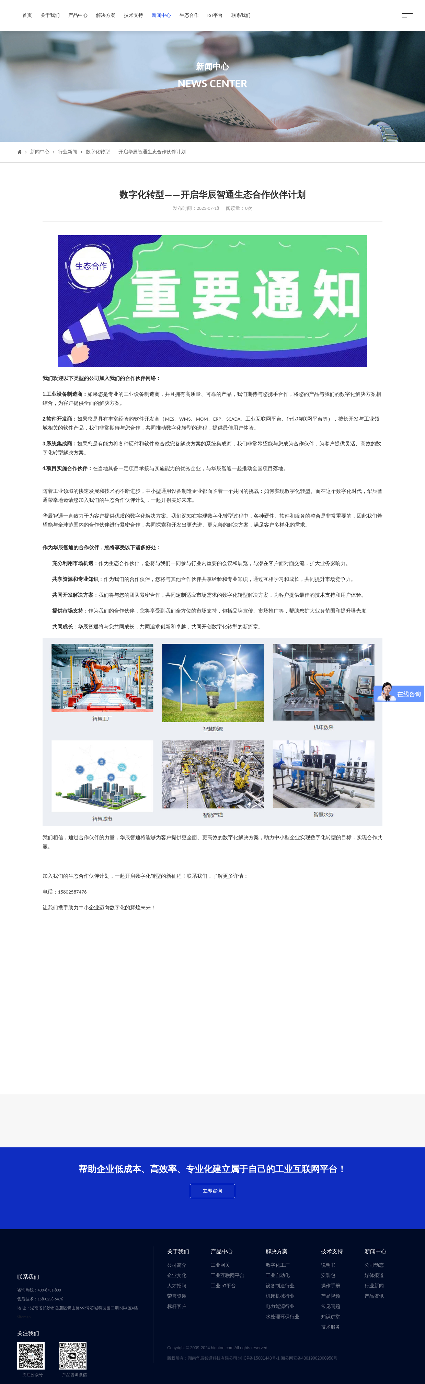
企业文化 (176, 1275)
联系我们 (241, 15)
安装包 (328, 1275)
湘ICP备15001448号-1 (259, 1358)
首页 (27, 15)
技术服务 (330, 1327)
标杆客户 (176, 1306)
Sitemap (24, 1317)
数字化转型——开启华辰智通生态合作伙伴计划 (136, 152)
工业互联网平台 (227, 1275)
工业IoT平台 (223, 1286)
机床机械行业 (280, 1296)
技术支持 (133, 15)
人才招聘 (176, 1286)
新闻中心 (161, 15)
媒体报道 (374, 1275)
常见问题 (330, 1306)
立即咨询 (212, 1191)
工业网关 (220, 1265)
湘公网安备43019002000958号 (309, 1358)
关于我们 (50, 15)
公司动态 (374, 1265)
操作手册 (330, 1286)
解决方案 (105, 15)
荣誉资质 (176, 1296)
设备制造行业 (280, 1286)
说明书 (328, 1265)
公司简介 (176, 1265)
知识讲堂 (330, 1317)
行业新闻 (67, 152)
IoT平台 (215, 15)
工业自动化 (278, 1275)
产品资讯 (374, 1296)
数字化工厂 (278, 1265)
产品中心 (78, 15)
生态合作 (189, 15)
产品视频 (330, 1296)
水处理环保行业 (282, 1317)
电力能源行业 (280, 1306)
